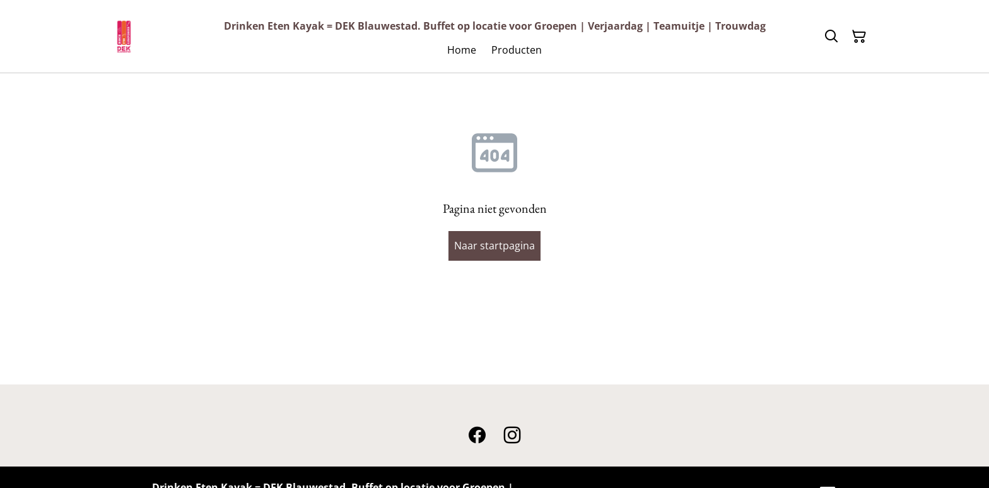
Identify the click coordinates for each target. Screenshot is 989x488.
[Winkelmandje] (859, 37)
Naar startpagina (494, 246)
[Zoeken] (831, 37)
